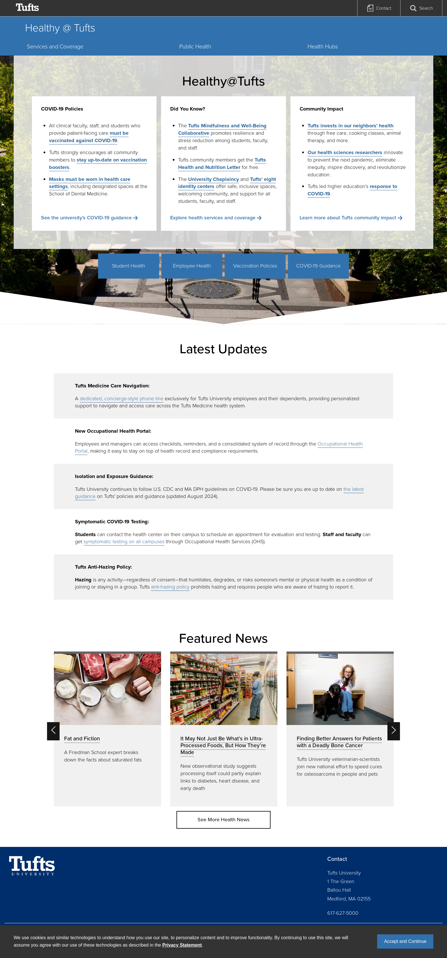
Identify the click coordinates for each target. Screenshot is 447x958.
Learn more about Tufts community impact (348, 217)
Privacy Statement (182, 945)
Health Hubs (323, 46)
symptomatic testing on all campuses (124, 541)
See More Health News (223, 819)
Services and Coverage (55, 46)
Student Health (128, 265)
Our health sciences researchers (345, 152)
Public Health (195, 46)
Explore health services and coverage (212, 217)
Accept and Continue (405, 941)
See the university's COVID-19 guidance (86, 217)
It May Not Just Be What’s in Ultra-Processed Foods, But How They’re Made (223, 745)
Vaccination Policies (255, 265)
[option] (107, 728)
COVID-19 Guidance (318, 265)
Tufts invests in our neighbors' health (350, 125)
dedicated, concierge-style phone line (121, 398)
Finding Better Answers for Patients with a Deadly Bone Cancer (339, 741)
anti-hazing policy (170, 587)
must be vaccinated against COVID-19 (89, 136)
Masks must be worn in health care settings (89, 182)
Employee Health (192, 265)
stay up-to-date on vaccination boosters (98, 163)
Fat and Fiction (82, 738)
